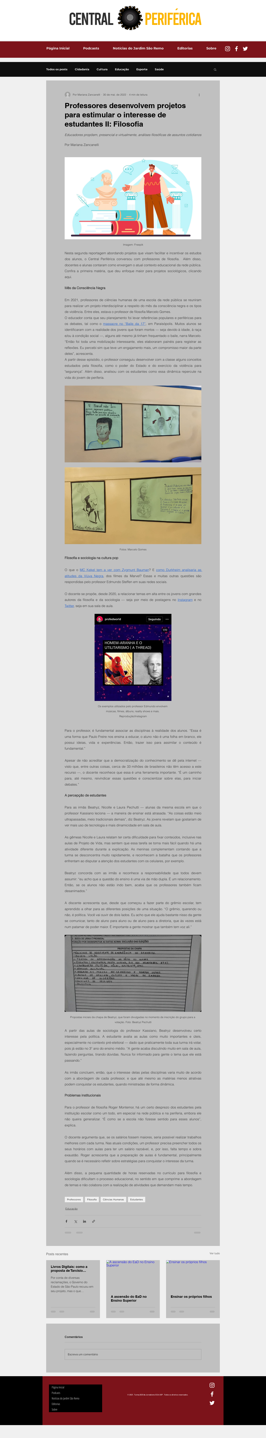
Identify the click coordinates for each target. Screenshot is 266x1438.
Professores (74, 1199)
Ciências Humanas (113, 1199)
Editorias (56, 1404)
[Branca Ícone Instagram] (227, 48)
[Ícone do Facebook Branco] (236, 48)
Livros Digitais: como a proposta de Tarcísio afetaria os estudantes (69, 1269)
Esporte (141, 69)
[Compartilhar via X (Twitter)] (75, 1221)
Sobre (54, 1409)
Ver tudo (215, 1253)
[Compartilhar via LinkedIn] (84, 1221)
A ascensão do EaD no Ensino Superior (129, 1298)
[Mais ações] (199, 94)
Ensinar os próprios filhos (191, 1297)
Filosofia (92, 1199)
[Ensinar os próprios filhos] (193, 1275)
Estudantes (136, 1199)
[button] (215, 69)
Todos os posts (56, 69)
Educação (122, 69)
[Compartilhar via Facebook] (66, 1221)
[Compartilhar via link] (93, 1221)
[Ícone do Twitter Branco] (245, 48)
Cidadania (82, 69)
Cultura (102, 69)
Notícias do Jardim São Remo (65, 1398)
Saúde (159, 69)
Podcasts (56, 1393)
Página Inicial (58, 1387)
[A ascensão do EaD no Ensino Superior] (133, 1275)
